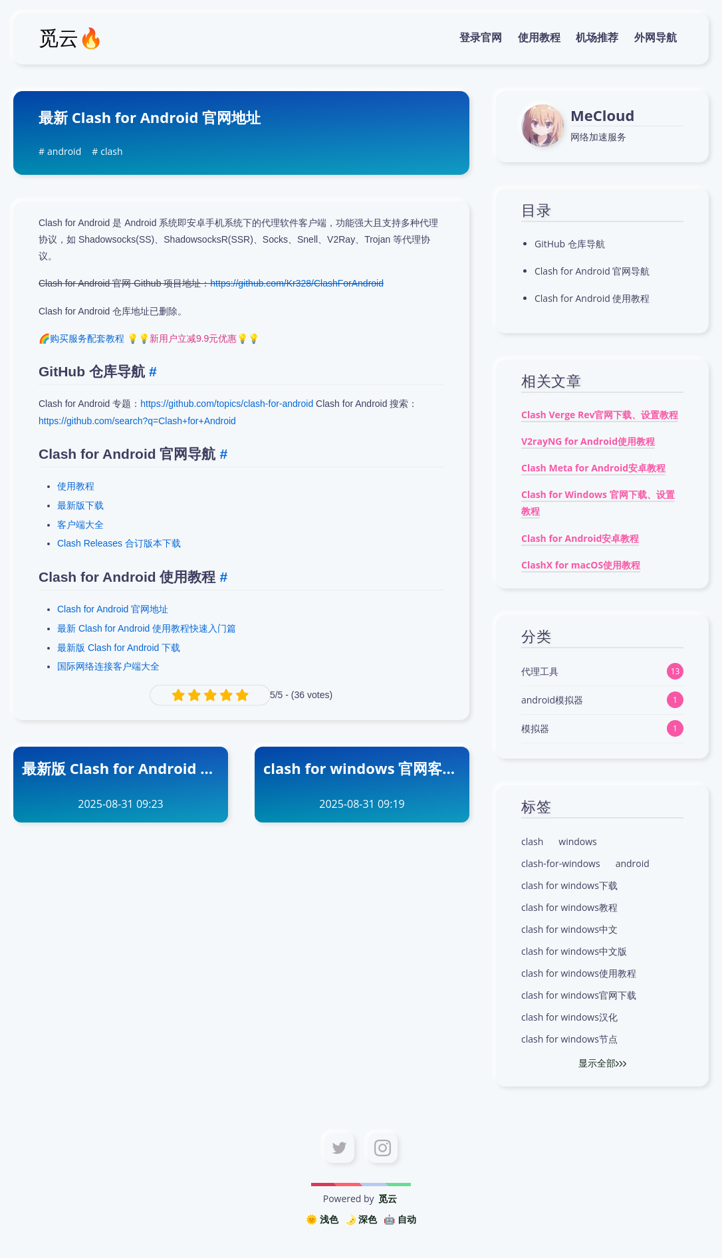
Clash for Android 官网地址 (112, 609)
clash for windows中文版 (574, 951)
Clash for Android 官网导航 (592, 271)
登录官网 (480, 37)
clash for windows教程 (569, 907)
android (64, 151)
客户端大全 (80, 524)
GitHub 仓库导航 (570, 243)
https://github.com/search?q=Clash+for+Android (137, 421)
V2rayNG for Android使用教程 (588, 441)
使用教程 (539, 37)
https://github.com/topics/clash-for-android (226, 403)
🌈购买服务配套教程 (81, 338)
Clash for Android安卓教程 (580, 538)
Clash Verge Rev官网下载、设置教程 (599, 414)
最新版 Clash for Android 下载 (118, 647)
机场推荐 (597, 37)
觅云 (387, 1198)
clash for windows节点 (569, 1039)
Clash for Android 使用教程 (592, 298)
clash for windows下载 (569, 885)
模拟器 (535, 728)
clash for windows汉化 (569, 1017)
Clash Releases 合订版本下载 (119, 543)
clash (111, 151)
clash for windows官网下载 (578, 995)
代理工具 (539, 671)
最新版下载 (80, 505)
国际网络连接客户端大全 (108, 666)
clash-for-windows (560, 863)
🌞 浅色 (322, 1219)
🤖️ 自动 (400, 1219)
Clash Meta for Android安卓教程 (593, 467)
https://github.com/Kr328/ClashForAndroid (297, 283)
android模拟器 (552, 699)
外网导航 (655, 37)
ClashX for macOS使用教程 (580, 565)
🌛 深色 (361, 1219)
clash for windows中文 (569, 929)
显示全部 (602, 1063)
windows (577, 841)
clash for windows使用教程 (578, 973)
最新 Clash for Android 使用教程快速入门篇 (146, 628)
